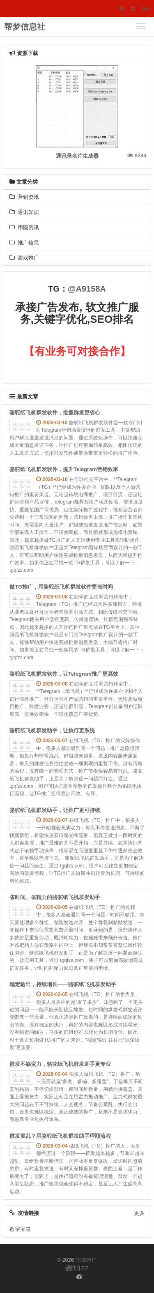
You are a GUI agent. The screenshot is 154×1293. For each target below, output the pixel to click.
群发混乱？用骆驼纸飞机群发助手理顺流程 (60, 1136)
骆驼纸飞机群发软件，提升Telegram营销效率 (63, 469)
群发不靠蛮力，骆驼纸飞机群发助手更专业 (60, 1064)
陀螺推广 (86, 1260)
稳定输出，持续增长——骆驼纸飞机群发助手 (62, 984)
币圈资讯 (24, 227)
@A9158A (87, 288)
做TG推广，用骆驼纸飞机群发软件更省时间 (61, 587)
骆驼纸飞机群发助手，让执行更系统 (52, 730)
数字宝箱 (20, 1229)
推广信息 (24, 242)
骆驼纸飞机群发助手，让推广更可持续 (54, 810)
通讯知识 (24, 212)
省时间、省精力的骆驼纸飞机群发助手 (54, 897)
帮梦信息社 (24, 26)
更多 (139, 1213)
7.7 (77, 1268)
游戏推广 (24, 258)
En (145, 8)
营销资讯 (24, 197)
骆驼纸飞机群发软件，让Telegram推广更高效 (63, 674)
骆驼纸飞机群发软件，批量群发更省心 (54, 413)
